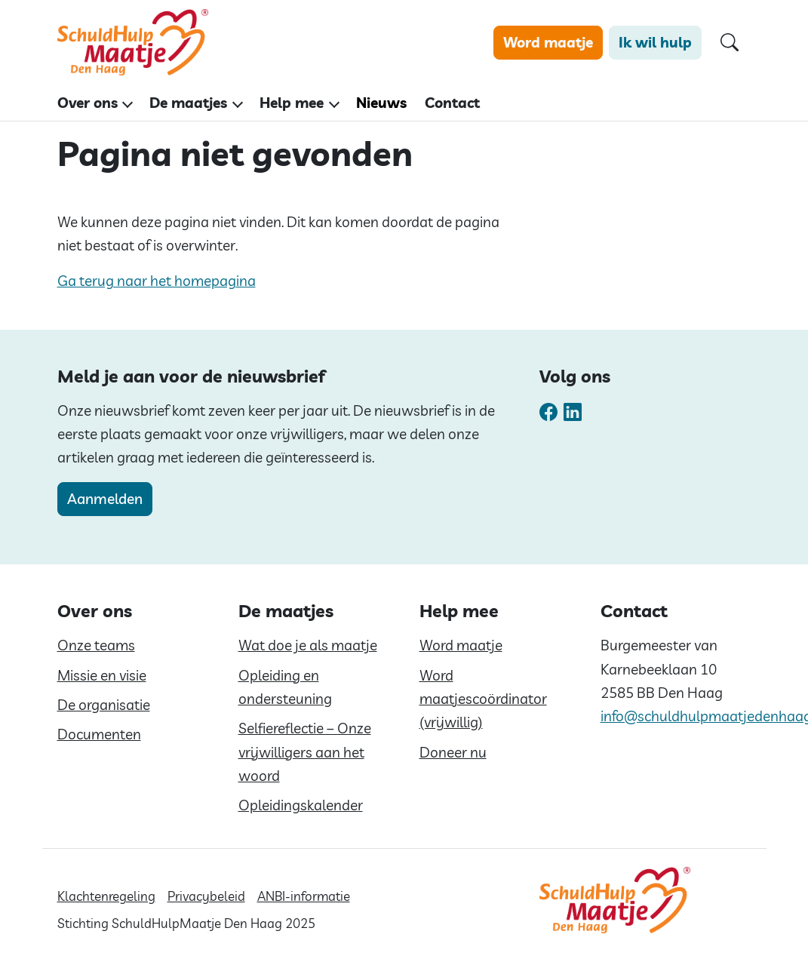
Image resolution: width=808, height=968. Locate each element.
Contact (452, 103)
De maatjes (188, 103)
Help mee (292, 103)
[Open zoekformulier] (729, 43)
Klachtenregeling (106, 896)
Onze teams (96, 645)
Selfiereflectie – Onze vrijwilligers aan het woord (304, 752)
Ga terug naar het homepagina (156, 281)
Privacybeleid (206, 896)
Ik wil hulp (655, 42)
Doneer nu (453, 752)
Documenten (99, 734)
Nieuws (381, 103)
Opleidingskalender (300, 805)
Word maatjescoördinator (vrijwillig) (483, 699)
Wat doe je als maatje (307, 645)
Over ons (87, 103)
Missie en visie (101, 675)
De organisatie (103, 705)
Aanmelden (105, 499)
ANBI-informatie (303, 896)
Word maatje (548, 42)
